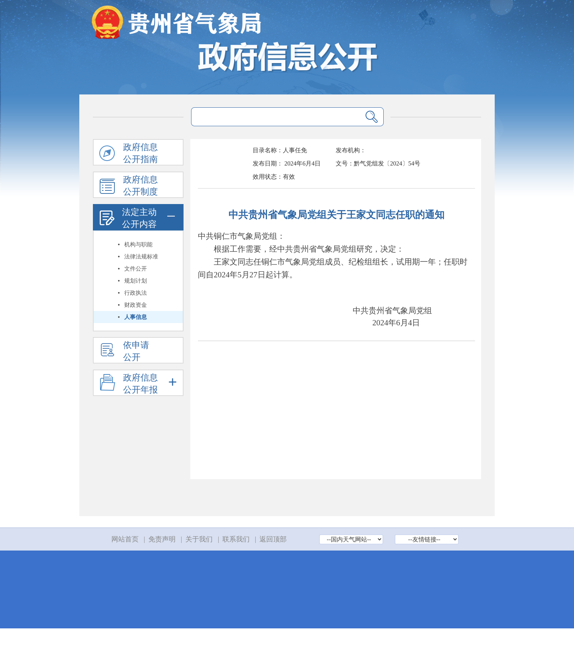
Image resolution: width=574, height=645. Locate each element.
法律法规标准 (141, 257)
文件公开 (135, 269)
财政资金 (135, 305)
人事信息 (135, 317)
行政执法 (135, 293)
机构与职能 (138, 244)
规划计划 (135, 281)
